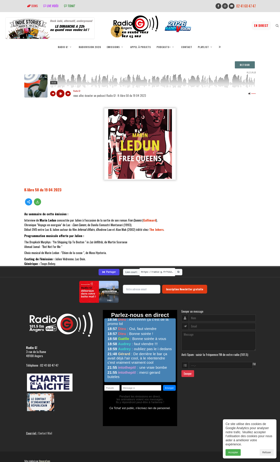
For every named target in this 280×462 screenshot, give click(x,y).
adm (28, 451)
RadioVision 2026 (90, 47)
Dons (32, 6)
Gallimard (149, 220)
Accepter (233, 452)
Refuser (266, 452)
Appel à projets (140, 47)
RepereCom (44, 447)
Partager (109, 258)
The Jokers (156, 229)
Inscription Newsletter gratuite (184, 276)
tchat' (69, 6)
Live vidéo (50, 6)
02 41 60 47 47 (246, 6)
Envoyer (188, 360)
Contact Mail (45, 420)
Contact (186, 47)
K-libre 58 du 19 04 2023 (42, 189)
